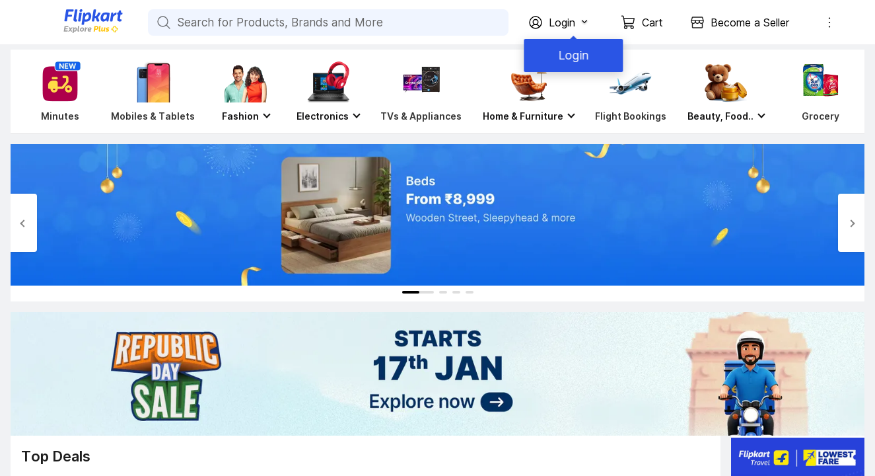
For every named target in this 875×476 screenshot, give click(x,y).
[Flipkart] (71, 31)
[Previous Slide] (24, 223)
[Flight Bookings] (630, 91)
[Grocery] (817, 91)
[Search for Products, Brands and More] (162, 22)
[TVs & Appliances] (421, 91)
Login (571, 55)
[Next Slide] (851, 223)
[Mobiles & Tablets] (152, 91)
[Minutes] (57, 91)
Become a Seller (750, 22)
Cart (652, 22)
